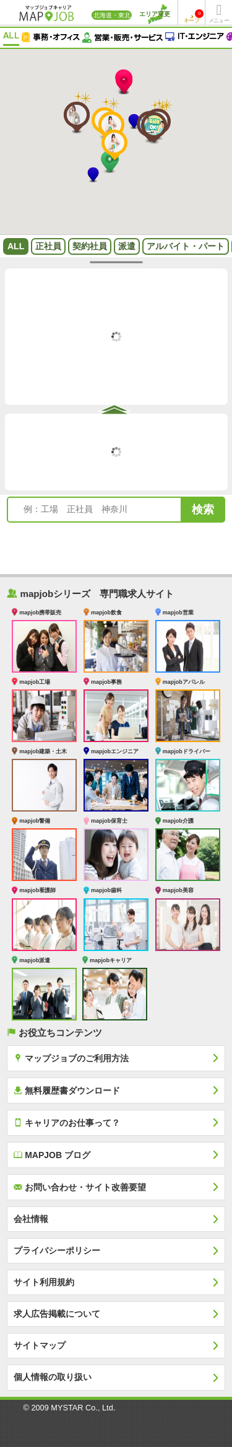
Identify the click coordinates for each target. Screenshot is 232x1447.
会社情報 (31, 1219)
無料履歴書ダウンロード (67, 1090)
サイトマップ (40, 1345)
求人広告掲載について (57, 1314)
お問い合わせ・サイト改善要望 (80, 1187)
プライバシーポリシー (57, 1250)
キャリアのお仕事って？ (67, 1122)
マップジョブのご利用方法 (71, 1058)
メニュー (218, 20)
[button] (124, 83)
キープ (194, 16)
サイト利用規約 (44, 1282)
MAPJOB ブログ (52, 1154)
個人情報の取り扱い (53, 1377)
